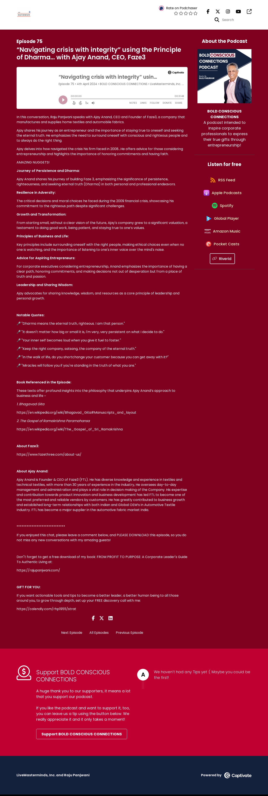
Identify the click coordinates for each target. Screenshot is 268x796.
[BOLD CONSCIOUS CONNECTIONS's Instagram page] (225, 12)
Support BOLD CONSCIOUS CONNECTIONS (81, 735)
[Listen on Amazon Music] (222, 243)
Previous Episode (129, 634)
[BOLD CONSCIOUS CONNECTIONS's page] (246, 12)
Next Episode (71, 634)
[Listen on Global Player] (222, 228)
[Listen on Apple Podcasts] (222, 198)
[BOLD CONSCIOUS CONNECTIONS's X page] (215, 12)
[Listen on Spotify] (222, 213)
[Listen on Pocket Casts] (222, 258)
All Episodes (99, 634)
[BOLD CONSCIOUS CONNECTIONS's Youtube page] (236, 12)
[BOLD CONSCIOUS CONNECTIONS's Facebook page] (208, 12)
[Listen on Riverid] (222, 273)
